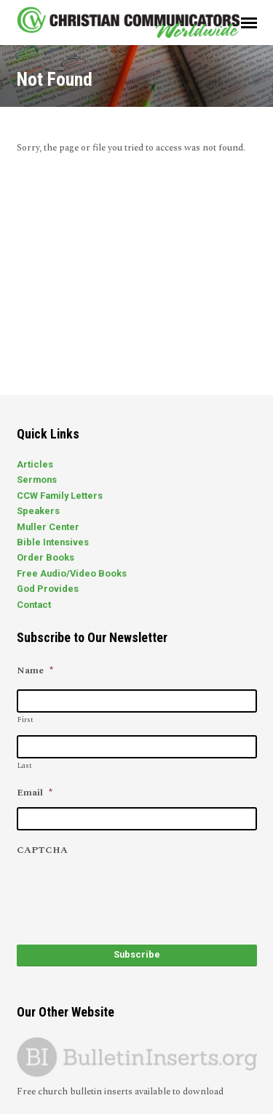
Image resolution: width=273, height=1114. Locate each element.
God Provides (48, 588)
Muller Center (48, 526)
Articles (35, 464)
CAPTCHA (42, 850)
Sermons (37, 479)
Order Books (45, 557)
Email (34, 793)
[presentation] (127, 893)
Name (35, 671)
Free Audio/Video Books (72, 573)
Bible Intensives (53, 542)
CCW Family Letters (60, 495)
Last (24, 766)
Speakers (38, 510)
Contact (34, 604)
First (25, 720)
